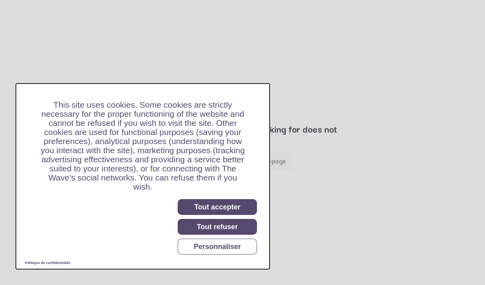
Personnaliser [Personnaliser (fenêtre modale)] (217, 247)
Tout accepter (217, 207)
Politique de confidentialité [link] (48, 263)
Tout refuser (217, 227)
